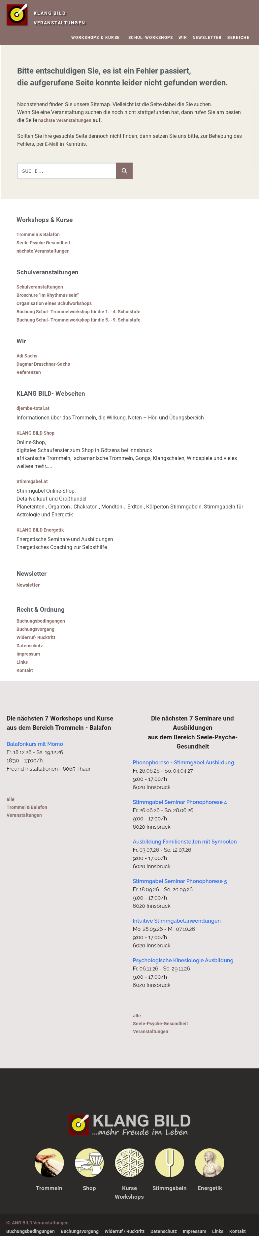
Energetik (210, 1211)
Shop (89, 1211)
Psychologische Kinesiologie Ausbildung (183, 983)
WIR (182, 37)
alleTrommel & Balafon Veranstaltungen (30, 830)
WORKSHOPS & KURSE (97, 38)
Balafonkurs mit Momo (35, 767)
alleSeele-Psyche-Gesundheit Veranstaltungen (164, 1046)
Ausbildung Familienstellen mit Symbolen (185, 864)
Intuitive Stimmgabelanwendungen (177, 943)
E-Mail (52, 144)
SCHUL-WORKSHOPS (150, 37)
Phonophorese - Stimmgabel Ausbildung (183, 785)
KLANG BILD (62, 12)
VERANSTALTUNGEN (62, 22)
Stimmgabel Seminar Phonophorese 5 (180, 904)
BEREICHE (240, 38)
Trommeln (49, 1211)
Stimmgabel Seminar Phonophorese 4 (180, 825)
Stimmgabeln (169, 1211)
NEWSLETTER (207, 37)
